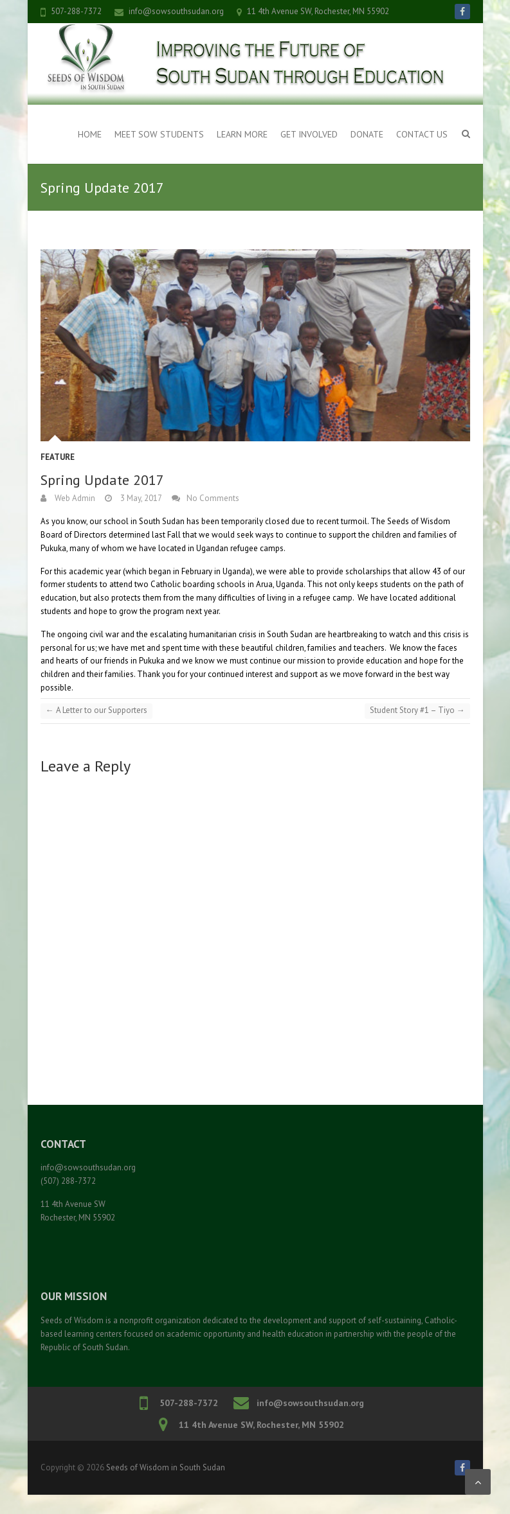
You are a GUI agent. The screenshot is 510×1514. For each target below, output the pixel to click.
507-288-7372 (76, 11)
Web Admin (74, 498)
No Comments (213, 498)
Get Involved (309, 134)
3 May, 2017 (140, 498)
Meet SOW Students (159, 134)
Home (90, 134)
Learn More (242, 134)
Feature (58, 457)
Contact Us (422, 134)
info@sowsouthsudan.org (176, 11)
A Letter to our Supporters (96, 710)
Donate (367, 134)
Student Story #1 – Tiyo (417, 710)
